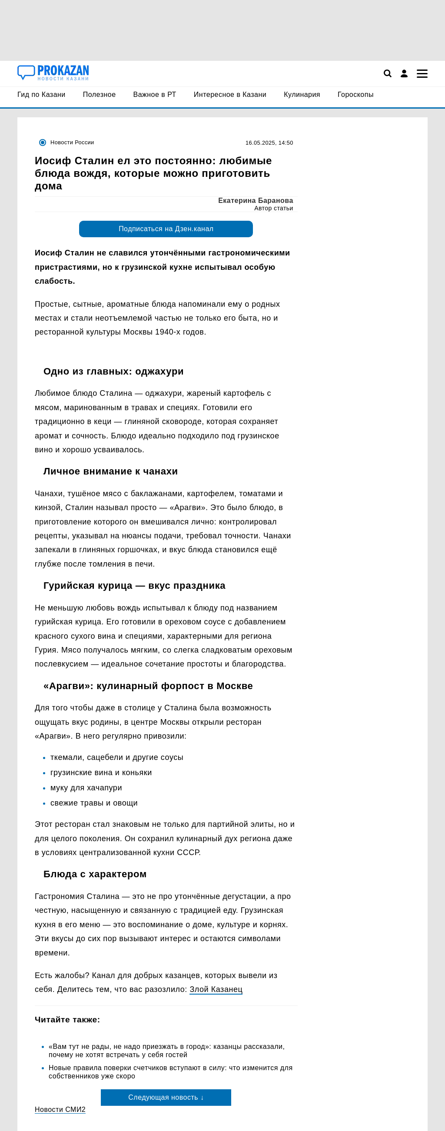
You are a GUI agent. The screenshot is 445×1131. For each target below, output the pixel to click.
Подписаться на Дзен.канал (166, 228)
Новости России (72, 142)
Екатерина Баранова (255, 200)
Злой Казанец (215, 989)
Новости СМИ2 (60, 1109)
